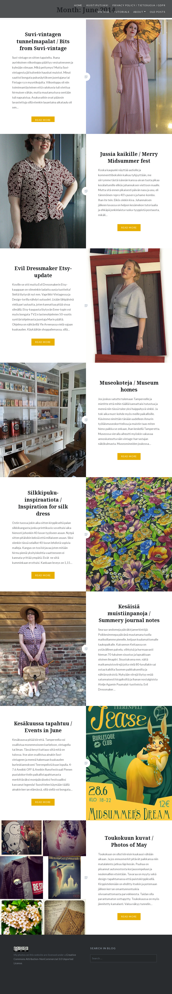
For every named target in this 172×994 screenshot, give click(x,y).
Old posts (157, 11)
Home (78, 5)
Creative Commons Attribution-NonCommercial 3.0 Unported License (45, 959)
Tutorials (121, 11)
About (138, 11)
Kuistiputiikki (97, 5)
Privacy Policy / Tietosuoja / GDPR (138, 5)
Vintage (104, 11)
